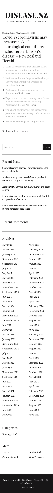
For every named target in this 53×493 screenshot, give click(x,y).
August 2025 (35, 263)
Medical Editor (9, 33)
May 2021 (7, 386)
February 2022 (36, 362)
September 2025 (10, 263)
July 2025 (6, 268)
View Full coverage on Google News (24, 121)
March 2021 (8, 391)
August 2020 (35, 405)
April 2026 (34, 244)
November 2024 (10, 287)
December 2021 (36, 367)
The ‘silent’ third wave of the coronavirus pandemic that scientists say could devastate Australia (27, 113)
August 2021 (35, 377)
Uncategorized (9, 434)
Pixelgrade (27, 483)
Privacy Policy (28, 487)
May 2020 (7, 414)
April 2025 (34, 273)
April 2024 (34, 301)
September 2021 (10, 377)
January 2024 (9, 311)
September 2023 (10, 320)
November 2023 (10, 315)
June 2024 (34, 296)
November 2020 (10, 400)
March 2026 (8, 249)
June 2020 (34, 410)
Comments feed (10, 457)
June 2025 (34, 268)
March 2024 (8, 306)
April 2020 (34, 414)
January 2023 (9, 339)
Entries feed (35, 452)
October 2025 (35, 259)
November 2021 (10, 372)
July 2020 (6, 410)
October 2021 (35, 372)
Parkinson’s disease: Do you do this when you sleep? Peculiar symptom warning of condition (27, 81)
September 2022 (10, 348)
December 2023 (36, 311)
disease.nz (26, 15)
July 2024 (6, 296)
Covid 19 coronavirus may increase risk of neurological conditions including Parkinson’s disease (26, 70)
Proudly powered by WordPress (17, 480)
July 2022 (6, 353)
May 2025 (7, 273)
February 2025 (36, 277)
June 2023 (34, 325)
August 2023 (35, 320)
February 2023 (36, 334)
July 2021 (6, 381)
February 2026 (36, 249)
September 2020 (10, 405)
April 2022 (34, 358)
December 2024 (36, 282)
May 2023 (7, 329)
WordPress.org (36, 457)
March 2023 (8, 334)
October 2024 (35, 287)
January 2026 (9, 254)
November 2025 (10, 259)
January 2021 (9, 395)
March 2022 (8, 362)
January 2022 (9, 367)
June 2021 (34, 381)
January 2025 (9, 282)
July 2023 (6, 325)
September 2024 (10, 292)
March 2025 (8, 277)
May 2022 (7, 358)
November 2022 (10, 344)
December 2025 (36, 254)
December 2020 (36, 395)
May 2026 (7, 244)
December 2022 (36, 339)
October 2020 (35, 400)
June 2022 (34, 353)
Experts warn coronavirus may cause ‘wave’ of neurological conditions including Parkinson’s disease (27, 101)
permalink (22, 131)
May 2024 (7, 301)
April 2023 (34, 329)
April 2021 (34, 386)
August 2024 (35, 292)
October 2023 (35, 315)
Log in (5, 452)
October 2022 (35, 344)
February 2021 (36, 391)
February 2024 (36, 306)
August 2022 (35, 348)
